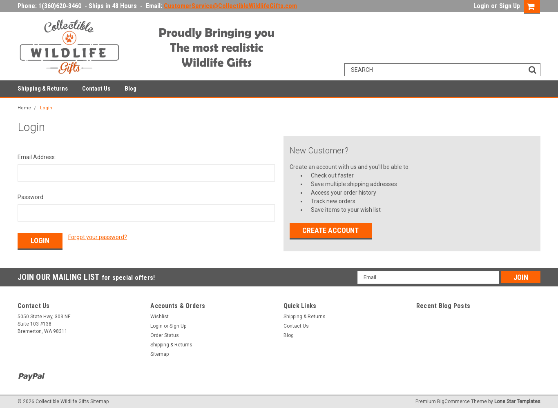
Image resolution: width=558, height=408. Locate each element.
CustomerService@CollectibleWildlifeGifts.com (230, 6)
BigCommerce (453, 400)
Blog (130, 88)
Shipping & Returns (43, 88)
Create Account (330, 230)
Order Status (164, 333)
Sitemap (159, 352)
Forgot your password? (97, 237)
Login (481, 6)
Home (24, 108)
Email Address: (37, 157)
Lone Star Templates (517, 400)
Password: (31, 197)
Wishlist (159, 314)
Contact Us (96, 88)
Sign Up (509, 6)
